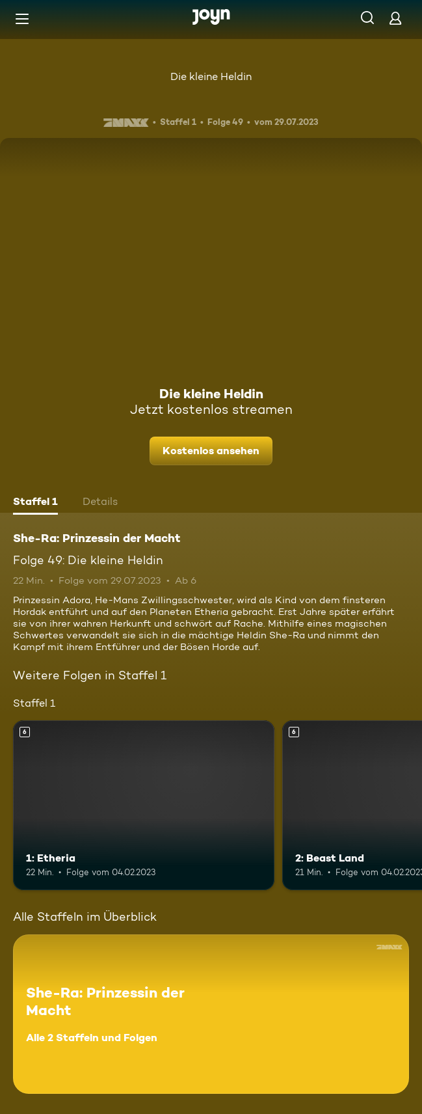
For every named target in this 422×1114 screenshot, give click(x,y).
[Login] (395, 18)
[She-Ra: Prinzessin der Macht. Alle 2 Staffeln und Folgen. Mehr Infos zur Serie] (211, 1014)
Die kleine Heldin (211, 76)
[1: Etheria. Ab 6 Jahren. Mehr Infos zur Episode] (143, 805)
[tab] (35, 503)
